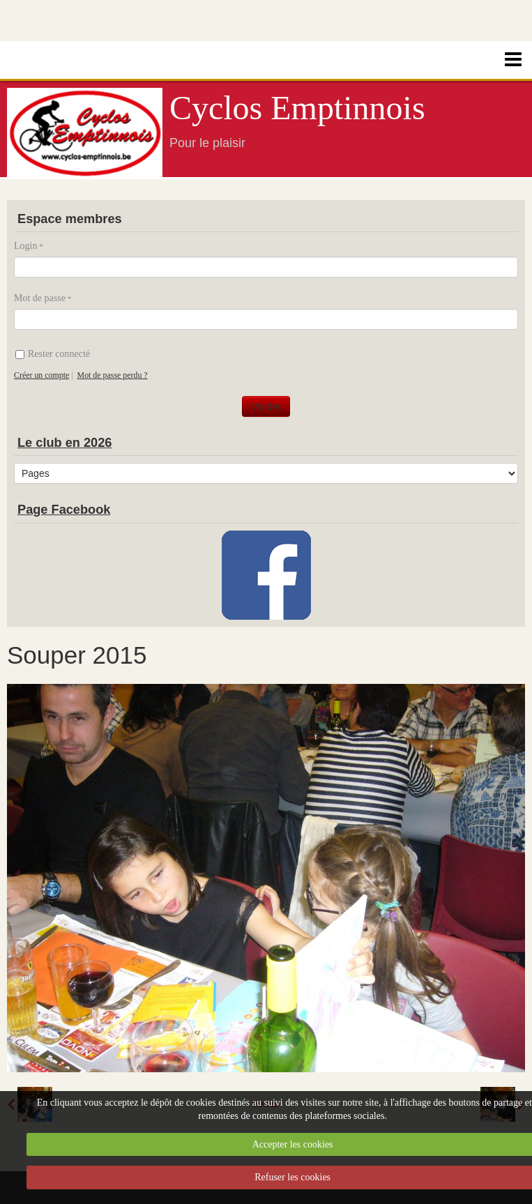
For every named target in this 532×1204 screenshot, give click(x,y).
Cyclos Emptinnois (297, 107)
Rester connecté (52, 354)
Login (25, 246)
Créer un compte (41, 375)
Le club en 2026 (64, 443)
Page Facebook (63, 510)
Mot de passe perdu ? (112, 375)
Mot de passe (40, 298)
